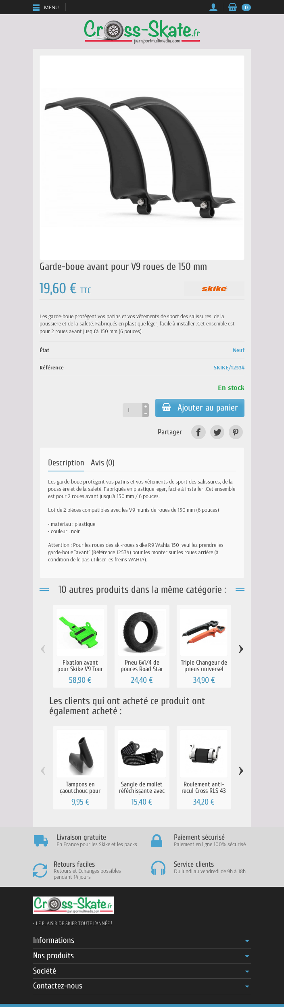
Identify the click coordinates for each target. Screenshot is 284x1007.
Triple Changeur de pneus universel (204, 666)
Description (66, 462)
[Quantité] (132, 410)
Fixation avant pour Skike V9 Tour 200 (80, 669)
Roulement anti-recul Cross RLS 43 (204, 787)
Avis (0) (103, 462)
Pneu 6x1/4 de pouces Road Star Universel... (142, 669)
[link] (198, 432)
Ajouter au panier (200, 407)
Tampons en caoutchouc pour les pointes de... (80, 790)
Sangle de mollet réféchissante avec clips (142, 790)
